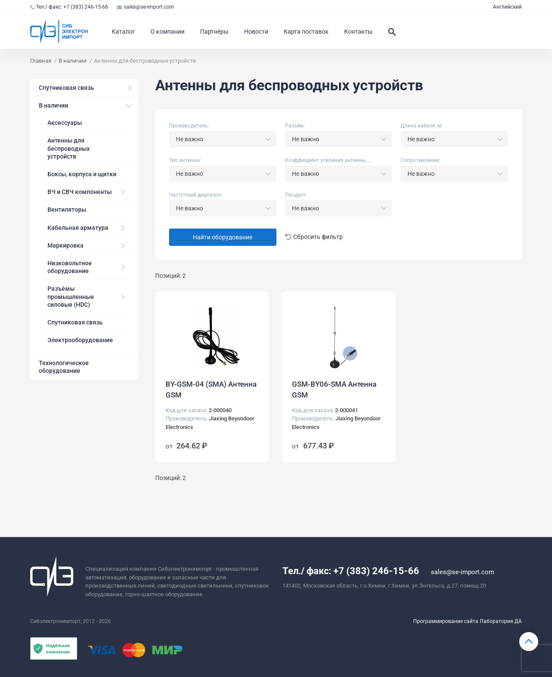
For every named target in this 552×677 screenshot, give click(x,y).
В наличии (53, 105)
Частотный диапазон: (196, 194)
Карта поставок (306, 31)
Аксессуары (64, 122)
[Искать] (392, 31)
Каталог (123, 31)
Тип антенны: (185, 160)
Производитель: (189, 125)
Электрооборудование (80, 340)
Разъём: (295, 125)
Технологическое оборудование (64, 366)
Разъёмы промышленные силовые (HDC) (70, 296)
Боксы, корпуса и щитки (81, 174)
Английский (507, 7)
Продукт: (296, 194)
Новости (256, 31)
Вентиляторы (66, 209)
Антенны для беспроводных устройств (68, 148)
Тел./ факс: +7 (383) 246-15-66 (69, 7)
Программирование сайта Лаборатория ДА (467, 621)
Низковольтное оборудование (69, 267)
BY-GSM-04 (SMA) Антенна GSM (211, 390)
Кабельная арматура (77, 227)
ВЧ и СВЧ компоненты (79, 191)
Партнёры (214, 31)
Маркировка (65, 245)
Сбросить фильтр (314, 237)
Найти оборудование (222, 237)
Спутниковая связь (66, 87)
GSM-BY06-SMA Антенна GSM (334, 390)
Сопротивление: (420, 160)
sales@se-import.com (145, 7)
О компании (168, 31)
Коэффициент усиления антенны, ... (328, 160)
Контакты (358, 31)
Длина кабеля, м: (421, 125)
